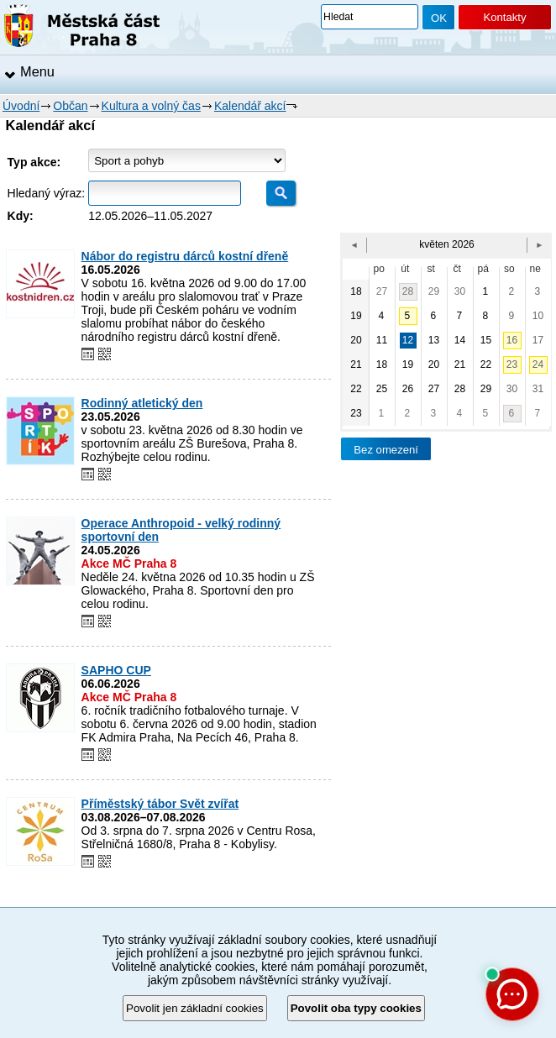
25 (381, 389)
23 (511, 364)
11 (381, 340)
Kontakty (504, 17)
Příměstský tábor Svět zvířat (160, 803)
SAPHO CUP (116, 670)
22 (485, 364)
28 (407, 291)
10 (537, 316)
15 (485, 340)
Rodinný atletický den (142, 403)
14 (459, 340)
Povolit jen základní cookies (195, 1008)
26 (407, 389)
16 (511, 340)
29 (433, 291)
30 (459, 291)
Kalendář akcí (250, 106)
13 (433, 340)
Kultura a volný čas (151, 106)
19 (407, 364)
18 (381, 364)
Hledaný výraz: (47, 193)
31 (537, 389)
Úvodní (21, 106)
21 (459, 364)
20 (433, 364)
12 (407, 340)
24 (537, 364)
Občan (70, 106)
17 (537, 340)
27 (381, 291)
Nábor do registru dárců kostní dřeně (185, 256)
